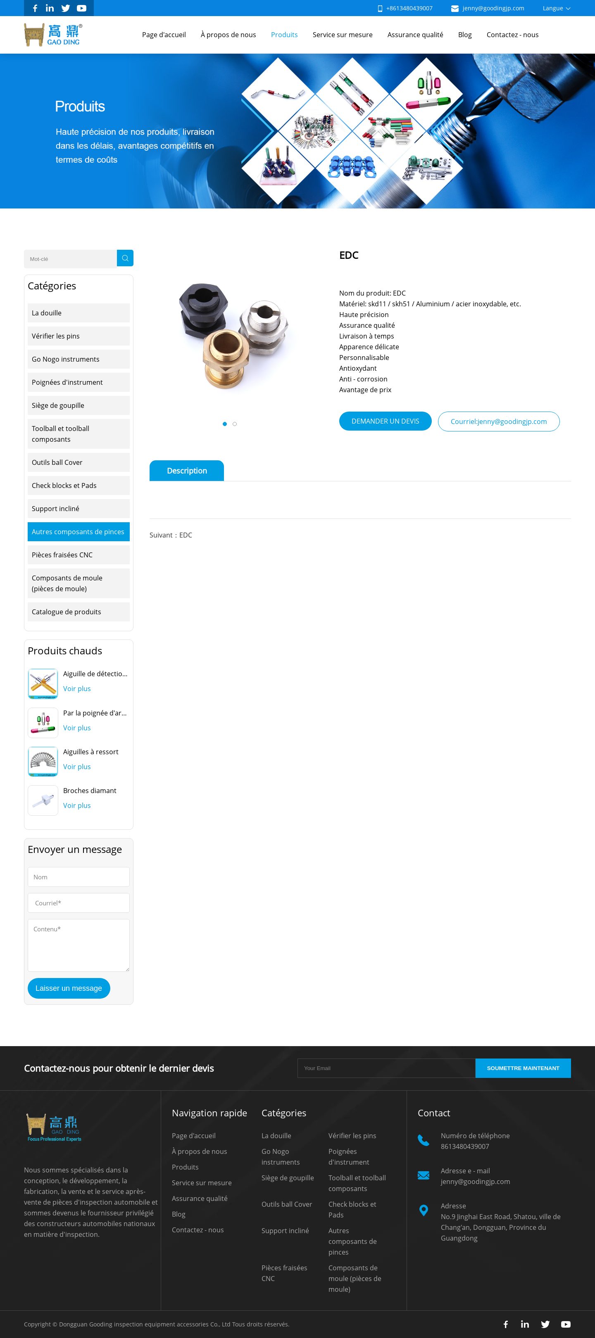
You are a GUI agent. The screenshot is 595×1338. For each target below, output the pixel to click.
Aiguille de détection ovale (104, 673)
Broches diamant (90, 790)
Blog (465, 34)
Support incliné (55, 508)
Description (187, 471)
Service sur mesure (343, 34)
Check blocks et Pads (64, 485)
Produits (284, 34)
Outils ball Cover (57, 462)
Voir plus (77, 688)
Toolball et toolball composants (60, 434)
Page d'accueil (164, 34)
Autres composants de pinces (78, 531)
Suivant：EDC (171, 535)
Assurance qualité (415, 34)
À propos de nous (228, 34)
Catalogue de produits (66, 611)
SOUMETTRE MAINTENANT (523, 1068)
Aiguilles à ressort (91, 751)
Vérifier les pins (56, 336)
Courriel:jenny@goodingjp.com (499, 421)
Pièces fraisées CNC (62, 554)
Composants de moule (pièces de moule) (67, 583)
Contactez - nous (513, 34)
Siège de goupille (58, 405)
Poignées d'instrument (67, 382)
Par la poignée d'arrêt (97, 713)
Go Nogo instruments (66, 359)
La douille (47, 312)
